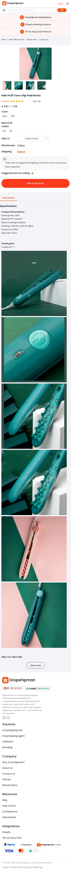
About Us (7, 768)
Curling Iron (44, 40)
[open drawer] (67, 3)
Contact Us (8, 773)
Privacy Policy (25, 867)
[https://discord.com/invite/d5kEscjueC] (8, 717)
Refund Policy (9, 785)
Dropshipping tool (12, 730)
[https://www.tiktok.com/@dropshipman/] (4, 717)
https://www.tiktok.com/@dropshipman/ (4, 717)
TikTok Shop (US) (11, 838)
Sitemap (38, 867)
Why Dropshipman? (13, 762)
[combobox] (29, 138)
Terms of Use (9, 867)
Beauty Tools (32, 40)
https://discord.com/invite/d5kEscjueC (8, 717)
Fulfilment (7, 741)
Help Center (9, 805)
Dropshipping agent (13, 736)
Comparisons (9, 811)
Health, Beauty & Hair (16, 40)
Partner (6, 779)
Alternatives (9, 817)
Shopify (6, 832)
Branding (7, 747)
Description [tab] (8, 198)
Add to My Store (35, 183)
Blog (4, 800)
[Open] (46, 139)
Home (3, 40)
